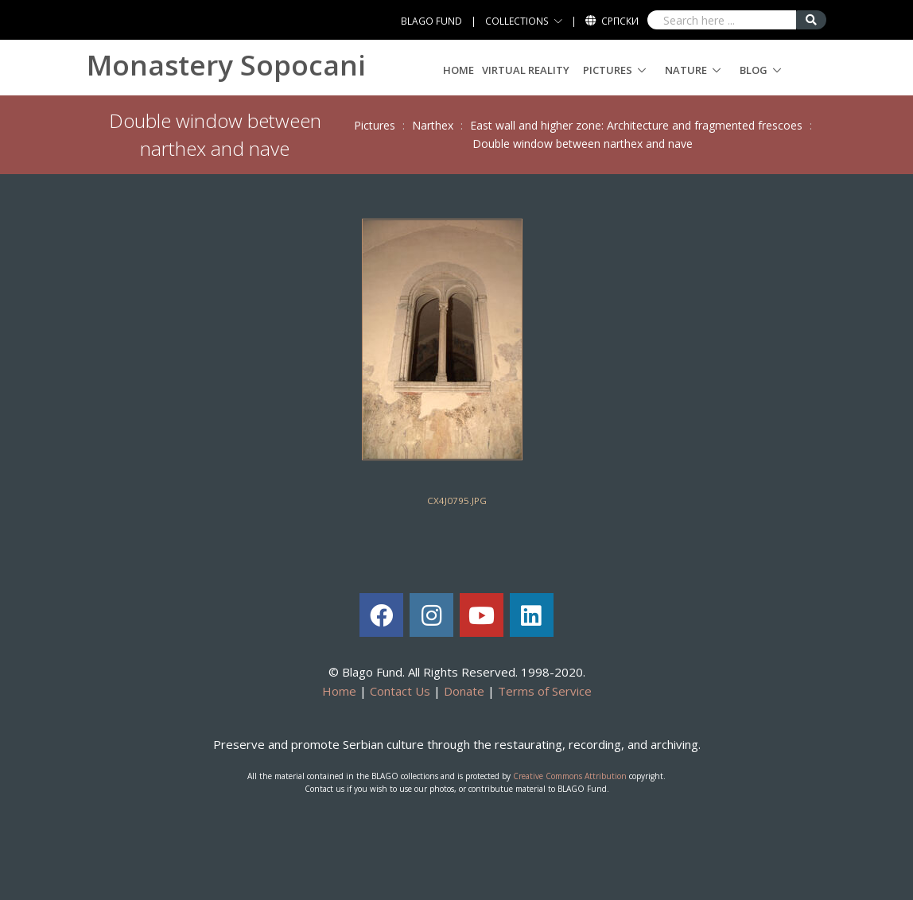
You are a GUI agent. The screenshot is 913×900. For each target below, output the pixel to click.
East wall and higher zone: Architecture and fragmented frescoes (636, 125)
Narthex (432, 125)
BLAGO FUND (431, 21)
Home (458, 70)
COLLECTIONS (517, 21)
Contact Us (400, 691)
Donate (464, 691)
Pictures (607, 70)
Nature (686, 70)
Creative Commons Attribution (570, 776)
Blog (753, 70)
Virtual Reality (525, 70)
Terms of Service (545, 691)
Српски (620, 21)
